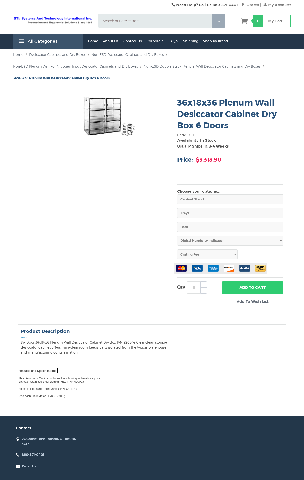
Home (93, 41)
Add (252, 287)
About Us (111, 41)
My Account (277, 4)
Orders (250, 4)
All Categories (37, 42)
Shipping (190, 41)
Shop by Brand (215, 41)
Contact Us (132, 41)
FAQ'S (173, 41)
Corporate (155, 41)
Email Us (29, 466)
